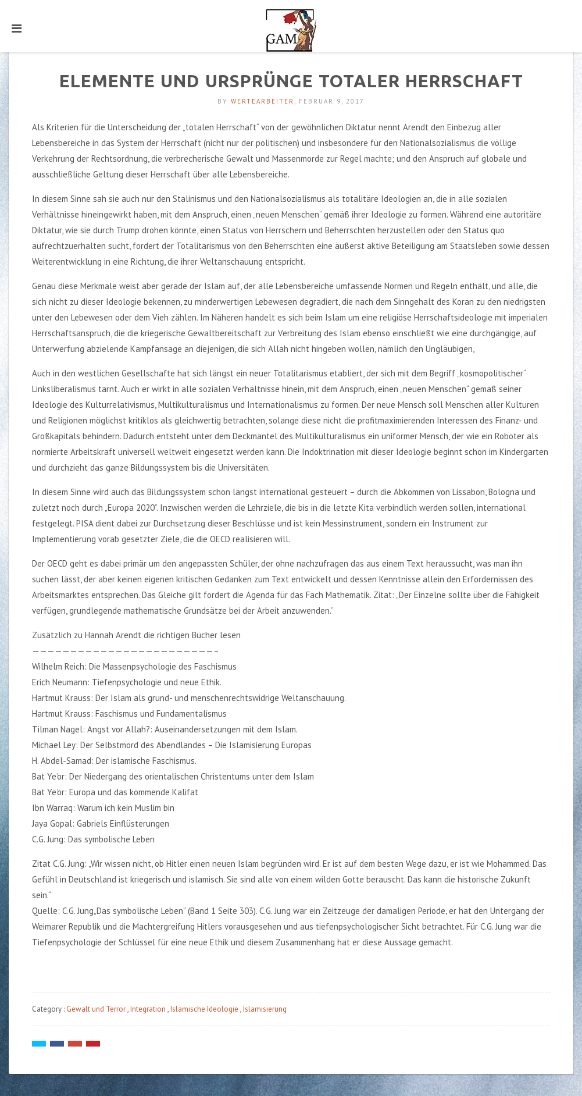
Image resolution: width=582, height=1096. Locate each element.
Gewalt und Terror (96, 1009)
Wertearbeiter (262, 101)
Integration (148, 1009)
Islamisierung (265, 1009)
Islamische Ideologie (204, 1009)
